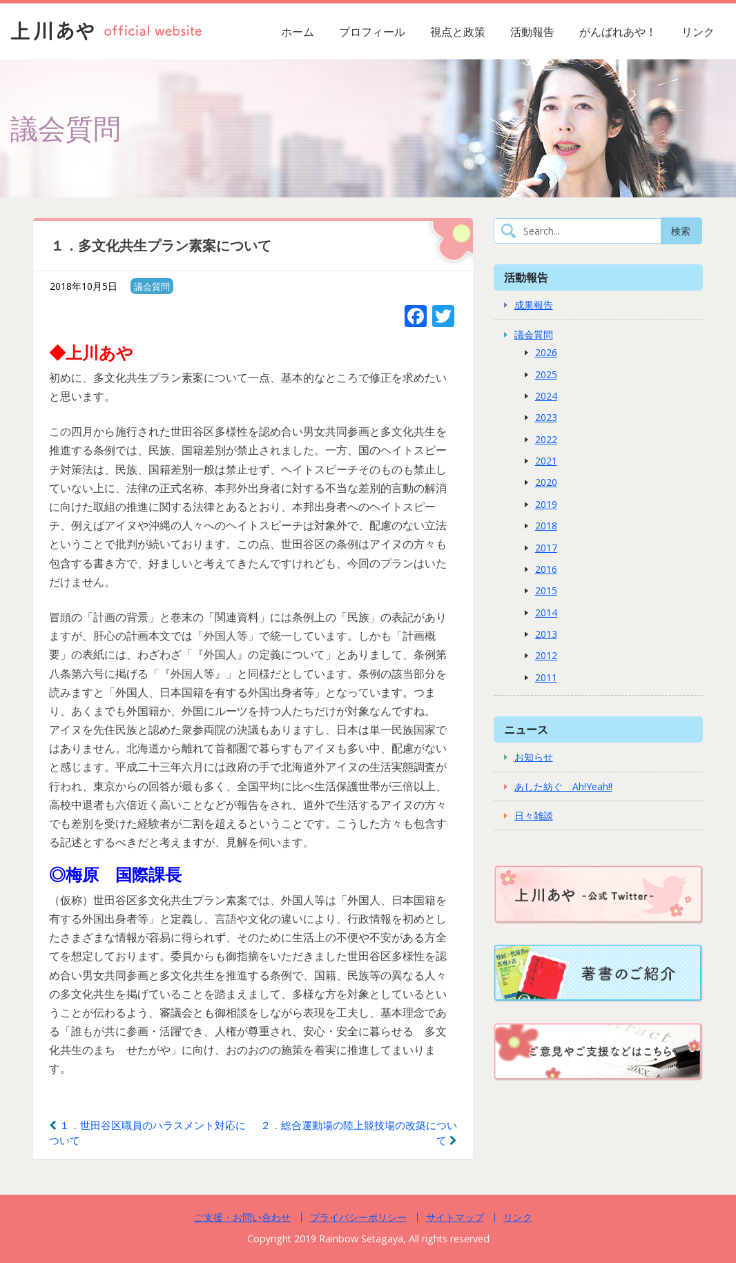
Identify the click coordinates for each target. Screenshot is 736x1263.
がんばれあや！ (618, 31)
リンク (698, 31)
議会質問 (152, 286)
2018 (546, 525)
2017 (546, 547)
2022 (546, 439)
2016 (546, 569)
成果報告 (533, 304)
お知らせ (533, 756)
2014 (546, 612)
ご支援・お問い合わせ (242, 1217)
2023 (546, 417)
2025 (546, 374)
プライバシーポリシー (358, 1217)
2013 (546, 633)
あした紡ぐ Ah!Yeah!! (563, 786)
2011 (546, 677)
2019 (546, 504)
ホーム (297, 31)
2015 (546, 590)
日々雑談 (533, 815)
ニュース (526, 729)
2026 (546, 352)
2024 (546, 395)
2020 (546, 482)
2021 (546, 460)
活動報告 (532, 31)
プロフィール (372, 31)
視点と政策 (457, 31)
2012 (546, 655)
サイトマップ (455, 1217)
